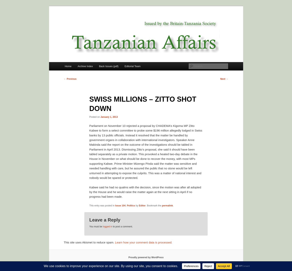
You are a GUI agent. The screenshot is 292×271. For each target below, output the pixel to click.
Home (68, 66)
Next (224, 79)
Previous (70, 79)
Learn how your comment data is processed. (143, 242)
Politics (131, 205)
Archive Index (85, 66)
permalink (167, 205)
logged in (107, 226)
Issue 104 (120, 205)
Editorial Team (132, 66)
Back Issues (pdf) (108, 66)
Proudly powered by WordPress (146, 257)
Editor (142, 205)
